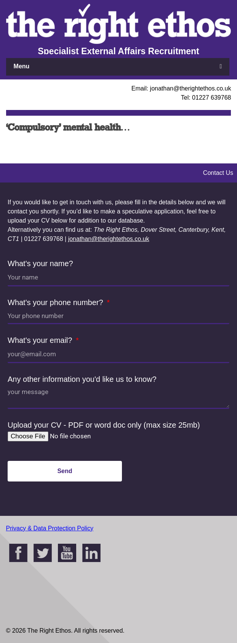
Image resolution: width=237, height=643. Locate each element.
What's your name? (40, 263)
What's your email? (41, 340)
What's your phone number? (56, 302)
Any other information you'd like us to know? (82, 379)
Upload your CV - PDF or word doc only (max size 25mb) (104, 425)
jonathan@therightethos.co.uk (108, 239)
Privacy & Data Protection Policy (49, 528)
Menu (22, 66)
